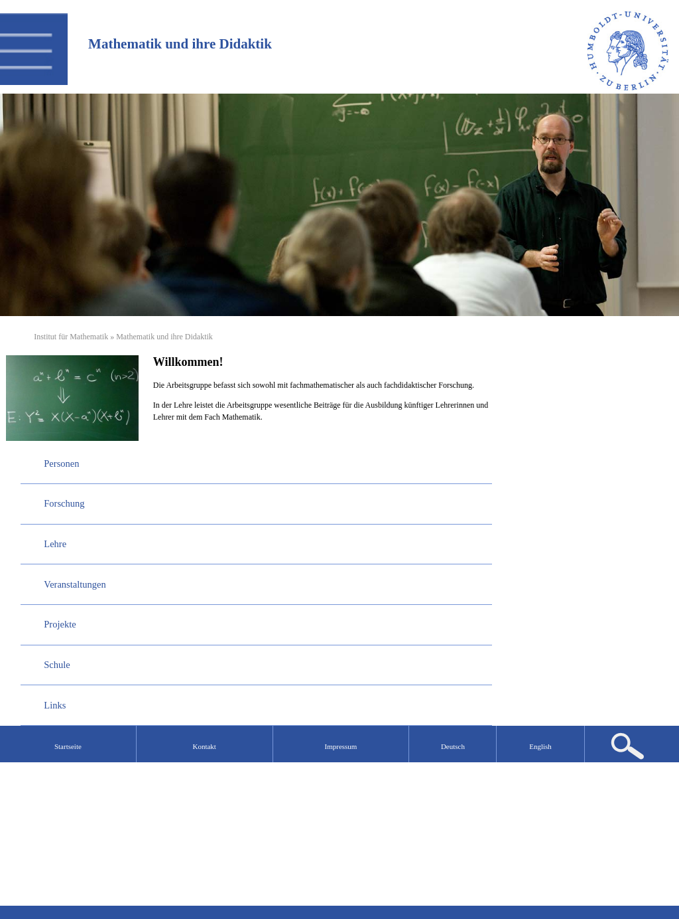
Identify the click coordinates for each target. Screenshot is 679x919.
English (540, 746)
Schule (57, 664)
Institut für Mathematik (71, 336)
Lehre (55, 544)
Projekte (60, 624)
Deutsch (453, 746)
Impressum (341, 746)
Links (55, 705)
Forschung (64, 503)
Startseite (68, 746)
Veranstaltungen (74, 584)
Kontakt (204, 746)
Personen (61, 463)
